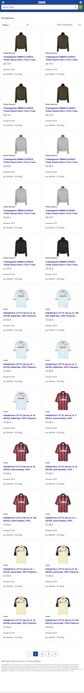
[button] (75, 7)
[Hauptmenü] (3, 2)
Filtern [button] (5, 25)
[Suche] (39, 7)
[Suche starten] (80, 7)
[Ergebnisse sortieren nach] (69, 25)
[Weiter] (55, 653)
